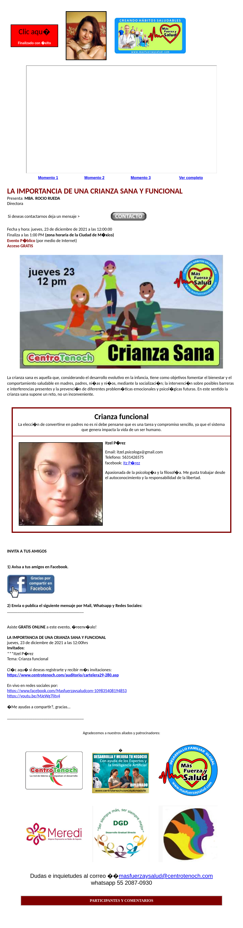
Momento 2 (94, 178)
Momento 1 (48, 178)
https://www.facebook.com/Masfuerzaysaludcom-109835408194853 (67, 690)
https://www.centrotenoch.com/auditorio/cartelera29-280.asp (63, 675)
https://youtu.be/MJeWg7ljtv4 (33, 696)
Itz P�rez (131, 463)
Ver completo (191, 178)
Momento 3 (141, 178)
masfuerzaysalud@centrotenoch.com (166, 876)
